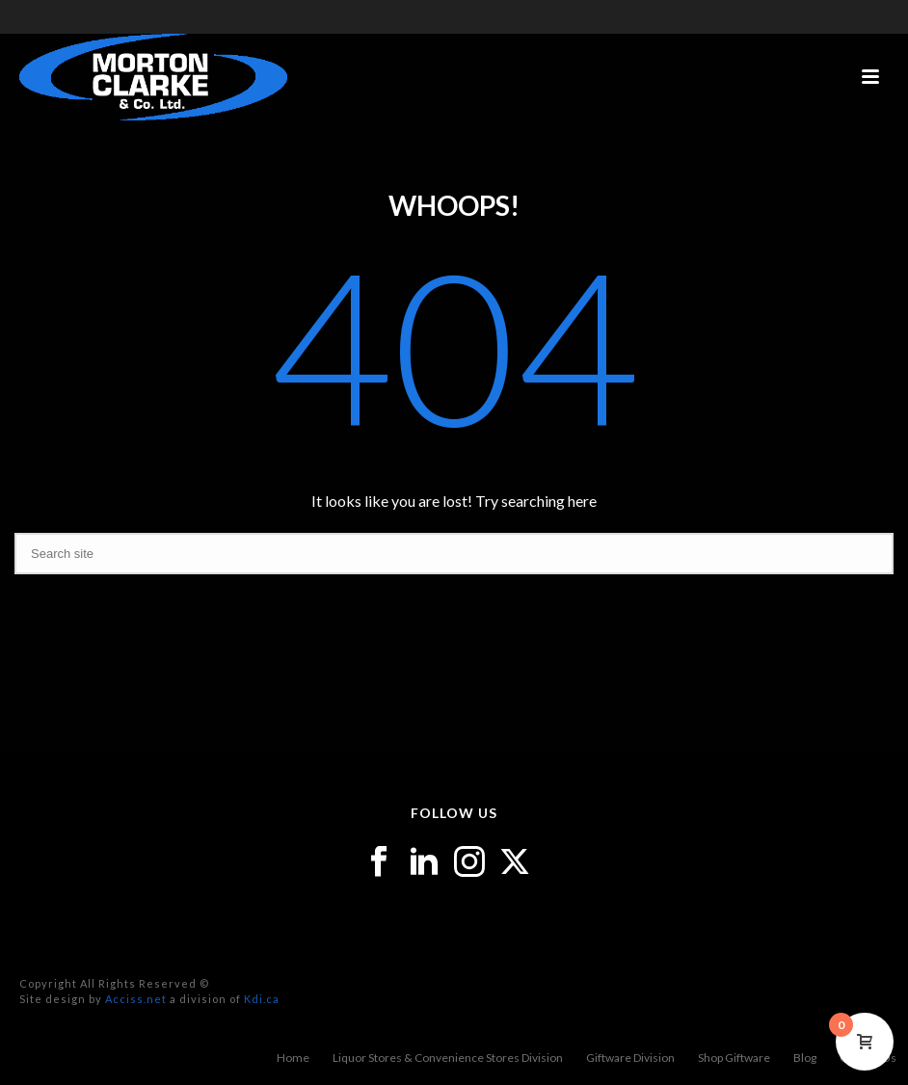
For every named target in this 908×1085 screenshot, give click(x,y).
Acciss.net (136, 998)
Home (293, 1057)
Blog (804, 1057)
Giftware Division (630, 1057)
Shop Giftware (734, 1057)
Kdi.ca (262, 998)
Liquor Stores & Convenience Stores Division (448, 1057)
